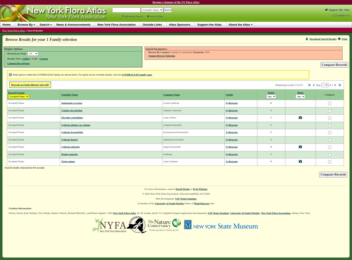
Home (6, 24)
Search (44, 24)
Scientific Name (69, 94)
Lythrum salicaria (70, 146)
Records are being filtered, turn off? (30, 84)
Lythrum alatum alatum (75, 125)
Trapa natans (68, 161)
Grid (34, 58)
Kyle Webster (200, 189)
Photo (300, 92)
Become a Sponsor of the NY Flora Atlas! (176, 2)
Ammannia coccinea (71, 103)
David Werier (183, 189)
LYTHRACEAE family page (137, 74)
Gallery (26, 58)
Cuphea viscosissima (71, 110)
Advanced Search (132, 16)
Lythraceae (232, 103)
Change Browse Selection (161, 55)
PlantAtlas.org (201, 203)
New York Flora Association (275, 213)
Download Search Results (321, 39)
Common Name (171, 94)
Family (229, 94)
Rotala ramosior (69, 154)
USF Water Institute (186, 198)
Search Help (155, 16)
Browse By (25, 24)
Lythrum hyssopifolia (72, 132)
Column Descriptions (18, 63)
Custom (44, 58)
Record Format (16, 92)
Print (342, 39)
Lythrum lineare (69, 139)
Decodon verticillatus (72, 117)
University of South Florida (169, 203)
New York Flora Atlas (13, 30)
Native (271, 92)
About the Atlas (239, 24)
